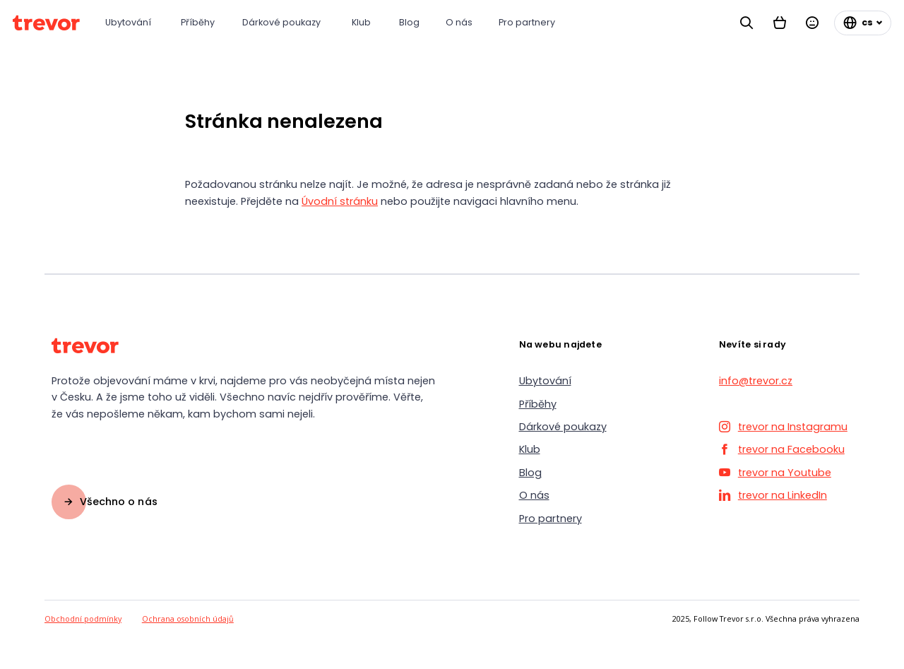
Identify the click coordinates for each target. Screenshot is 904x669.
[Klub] (363, 23)
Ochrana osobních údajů (188, 618)
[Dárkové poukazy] (284, 23)
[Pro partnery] (529, 23)
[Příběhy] (199, 23)
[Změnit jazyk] (862, 23)
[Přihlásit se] (812, 22)
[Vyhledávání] (746, 22)
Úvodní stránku (340, 201)
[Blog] (409, 23)
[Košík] (779, 22)
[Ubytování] (130, 23)
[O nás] (459, 23)
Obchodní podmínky (82, 618)
